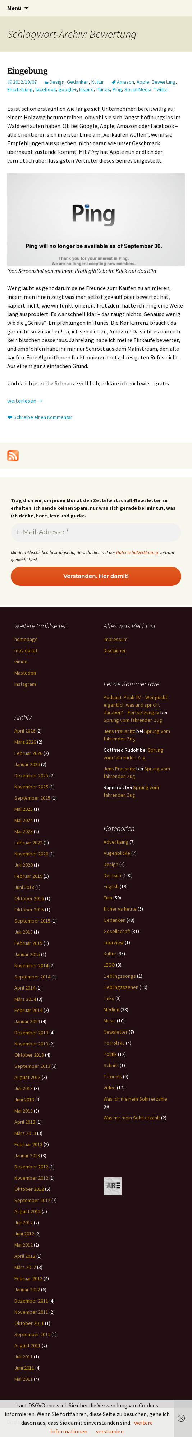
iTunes (103, 89)
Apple (143, 82)
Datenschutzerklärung (137, 552)
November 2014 (31, 965)
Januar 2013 (27, 1155)
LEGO (109, 964)
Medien (111, 1009)
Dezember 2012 (31, 1166)
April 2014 (24, 988)
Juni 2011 (24, 1368)
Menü (14, 8)
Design (57, 82)
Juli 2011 (23, 1356)
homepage (26, 639)
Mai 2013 (23, 1110)
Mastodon (25, 672)
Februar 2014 (28, 1010)
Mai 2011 (23, 1379)
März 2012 (25, 1267)
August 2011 (27, 1345)
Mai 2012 (23, 1245)
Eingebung (27, 71)
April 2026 (24, 731)
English (111, 886)
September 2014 (32, 976)
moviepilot (25, 650)
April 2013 (24, 1122)
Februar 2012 (28, 1278)
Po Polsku (114, 1043)
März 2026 (25, 742)
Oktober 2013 (29, 1055)
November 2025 (31, 786)
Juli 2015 (23, 932)
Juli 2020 (23, 865)
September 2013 (32, 1066)
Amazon (125, 82)
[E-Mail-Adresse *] (96, 532)
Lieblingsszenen (121, 987)
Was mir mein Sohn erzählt (132, 1117)
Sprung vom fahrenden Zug (133, 720)
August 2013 (27, 1077)
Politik (110, 1054)
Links (109, 998)
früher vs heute (120, 909)
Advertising (116, 842)
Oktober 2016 (29, 898)
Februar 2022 (28, 842)
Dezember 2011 (31, 1300)
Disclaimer (115, 650)
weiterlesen (25, 400)
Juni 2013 (24, 1099)
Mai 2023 (23, 831)
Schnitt (111, 1065)
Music (110, 1020)
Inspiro (86, 89)
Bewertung (163, 82)
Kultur (97, 82)
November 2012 (31, 1178)
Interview (114, 942)
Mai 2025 (23, 809)
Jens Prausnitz (119, 731)
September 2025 (32, 798)
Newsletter (116, 1032)
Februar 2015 (28, 943)
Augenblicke (117, 853)
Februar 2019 (28, 876)
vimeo (21, 661)
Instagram (25, 684)
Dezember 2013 (31, 1032)
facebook (45, 89)
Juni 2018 (24, 887)
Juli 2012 (23, 1222)
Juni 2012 (24, 1233)
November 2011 (31, 1312)
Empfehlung (20, 89)
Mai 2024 (23, 820)
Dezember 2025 (31, 775)
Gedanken (78, 82)
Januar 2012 (27, 1289)
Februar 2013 (28, 1144)
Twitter (161, 89)
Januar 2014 (27, 1021)
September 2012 (32, 1200)
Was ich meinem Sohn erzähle (135, 1099)
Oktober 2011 (29, 1323)
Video (110, 1087)
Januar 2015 (27, 954)
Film (108, 897)
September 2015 (32, 921)
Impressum (116, 639)
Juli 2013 (23, 1088)
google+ (68, 89)
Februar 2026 (28, 753)
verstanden (110, 1431)
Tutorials (113, 1076)
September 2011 (32, 1334)
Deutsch (112, 875)
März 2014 (25, 999)
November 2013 (31, 1043)
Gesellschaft (117, 931)
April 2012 (24, 1256)
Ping (117, 89)
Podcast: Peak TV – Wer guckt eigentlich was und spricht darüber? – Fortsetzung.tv (135, 705)
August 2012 (27, 1211)
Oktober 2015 (29, 909)
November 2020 (31, 853)
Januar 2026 (27, 764)
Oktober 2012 (29, 1189)
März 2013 (25, 1133)
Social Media (137, 89)
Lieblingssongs (120, 976)
